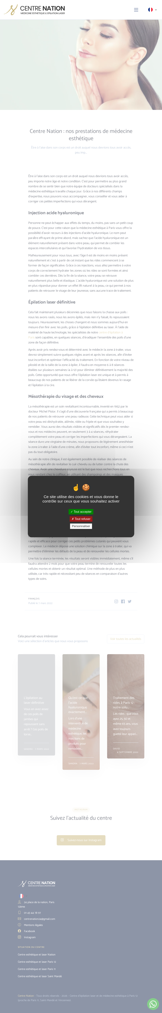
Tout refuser (81, 519)
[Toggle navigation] (136, 9)
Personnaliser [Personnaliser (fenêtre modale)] (81, 526)
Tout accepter (81, 511)
